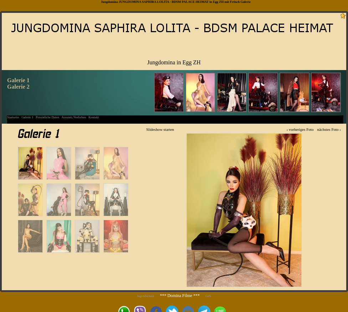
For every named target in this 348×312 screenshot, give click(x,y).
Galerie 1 (27, 117)
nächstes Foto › (329, 129)
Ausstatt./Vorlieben (73, 117)
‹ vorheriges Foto (300, 129)
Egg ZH (218, 2)
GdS (208, 296)
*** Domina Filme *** (180, 295)
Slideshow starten (160, 129)
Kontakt (93, 117)
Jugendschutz (145, 296)
